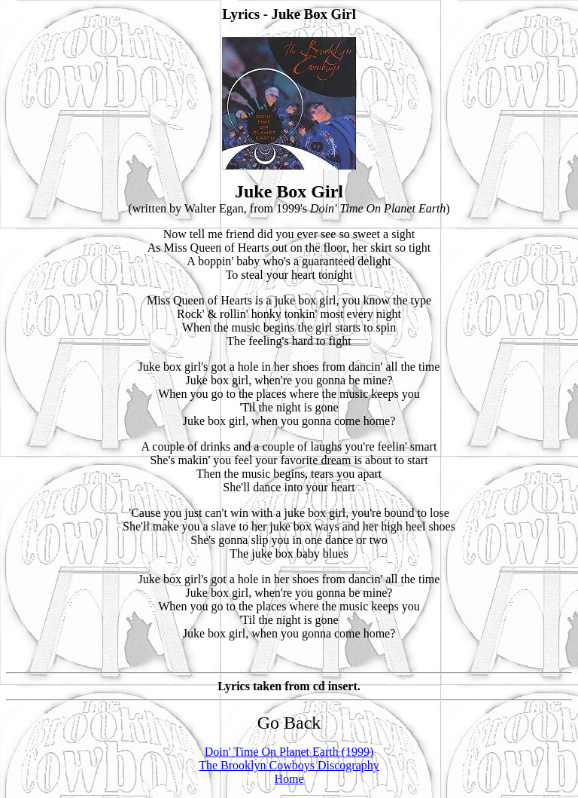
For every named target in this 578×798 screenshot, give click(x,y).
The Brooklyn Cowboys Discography (289, 765)
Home (288, 778)
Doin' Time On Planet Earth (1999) (289, 751)
